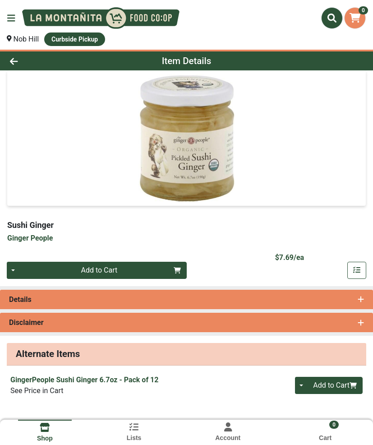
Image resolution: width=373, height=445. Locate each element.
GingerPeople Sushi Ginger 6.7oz (84, 379)
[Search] (331, 18)
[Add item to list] (356, 270)
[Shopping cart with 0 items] (355, 18)
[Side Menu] (11, 18)
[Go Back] (52, 61)
